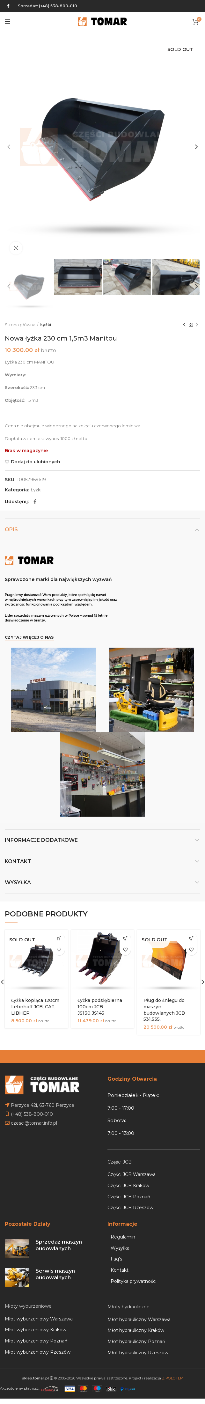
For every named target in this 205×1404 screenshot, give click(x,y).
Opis (11, 529)
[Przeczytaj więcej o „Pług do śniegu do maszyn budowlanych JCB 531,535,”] (191, 938)
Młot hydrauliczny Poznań (136, 1341)
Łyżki (45, 324)
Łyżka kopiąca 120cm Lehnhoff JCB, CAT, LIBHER (35, 1006)
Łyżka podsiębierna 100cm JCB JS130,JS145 (99, 1006)
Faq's (116, 1259)
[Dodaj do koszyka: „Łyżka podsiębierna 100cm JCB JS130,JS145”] (125, 938)
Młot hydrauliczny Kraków (135, 1330)
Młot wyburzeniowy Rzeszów (37, 1352)
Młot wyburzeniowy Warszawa (39, 1319)
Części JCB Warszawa (131, 1174)
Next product (197, 325)
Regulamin (123, 1237)
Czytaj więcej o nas (29, 637)
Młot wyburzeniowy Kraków (35, 1330)
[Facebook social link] (8, 6)
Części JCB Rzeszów (130, 1207)
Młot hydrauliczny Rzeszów (137, 1353)
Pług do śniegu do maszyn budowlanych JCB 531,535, (164, 1009)
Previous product (184, 325)
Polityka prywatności (134, 1281)
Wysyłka (18, 882)
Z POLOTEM (172, 1378)
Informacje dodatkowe (41, 840)
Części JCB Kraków (128, 1185)
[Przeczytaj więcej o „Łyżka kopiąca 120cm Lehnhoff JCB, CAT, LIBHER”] (59, 938)
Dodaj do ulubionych (35, 461)
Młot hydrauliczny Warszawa (139, 1319)
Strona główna (20, 324)
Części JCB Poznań (128, 1197)
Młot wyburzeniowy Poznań (36, 1341)
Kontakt (18, 861)
